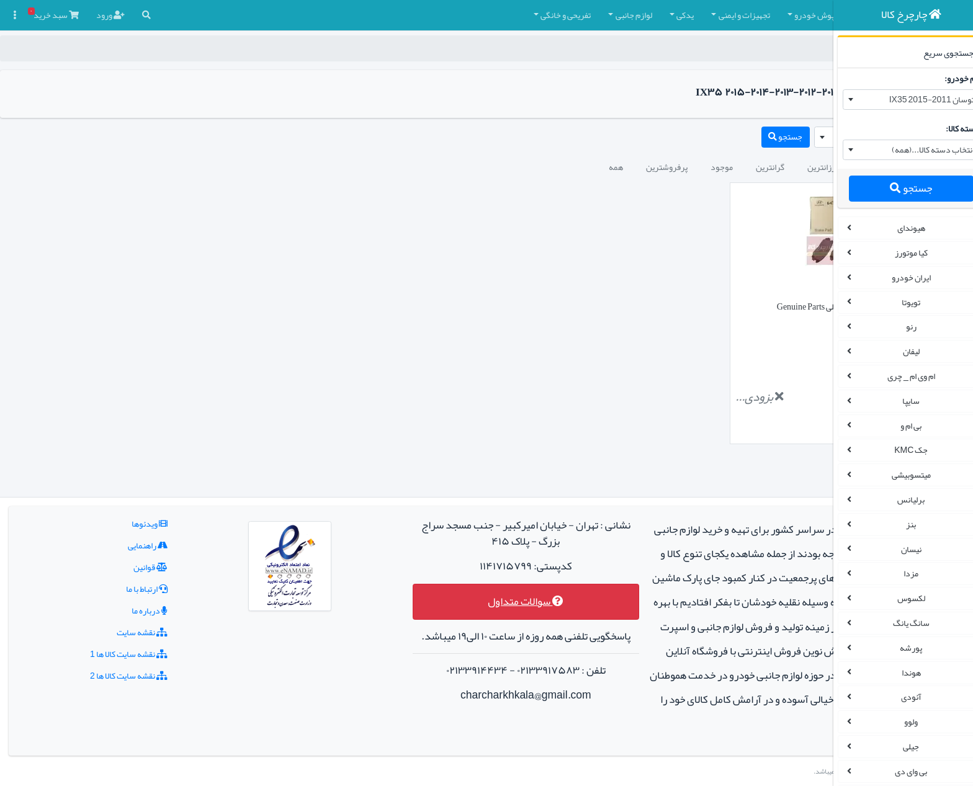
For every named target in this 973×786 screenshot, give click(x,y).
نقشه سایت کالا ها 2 (102, 651)
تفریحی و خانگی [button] (410, 15)
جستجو (895, 188)
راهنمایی (121, 521)
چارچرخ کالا (790, 48)
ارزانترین (667, 167)
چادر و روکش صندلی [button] (746, 15)
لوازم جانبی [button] (478, 15)
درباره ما (123, 586)
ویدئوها (123, 499)
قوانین (124, 543)
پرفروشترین (511, 167)
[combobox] (895, 99)
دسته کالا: (947, 128)
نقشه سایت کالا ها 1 (102, 629)
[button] (801, 15)
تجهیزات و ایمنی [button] (589, 15)
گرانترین (615, 167)
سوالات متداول (442, 577)
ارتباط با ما (120, 564)
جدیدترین (722, 167)
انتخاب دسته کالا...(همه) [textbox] (917, 149)
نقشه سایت (116, 608)
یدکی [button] (530, 15)
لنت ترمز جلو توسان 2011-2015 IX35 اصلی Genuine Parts (717, 306)
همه (461, 167)
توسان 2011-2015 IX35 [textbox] (915, 99)
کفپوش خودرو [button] (663, 15)
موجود (566, 167)
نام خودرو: (946, 78)
